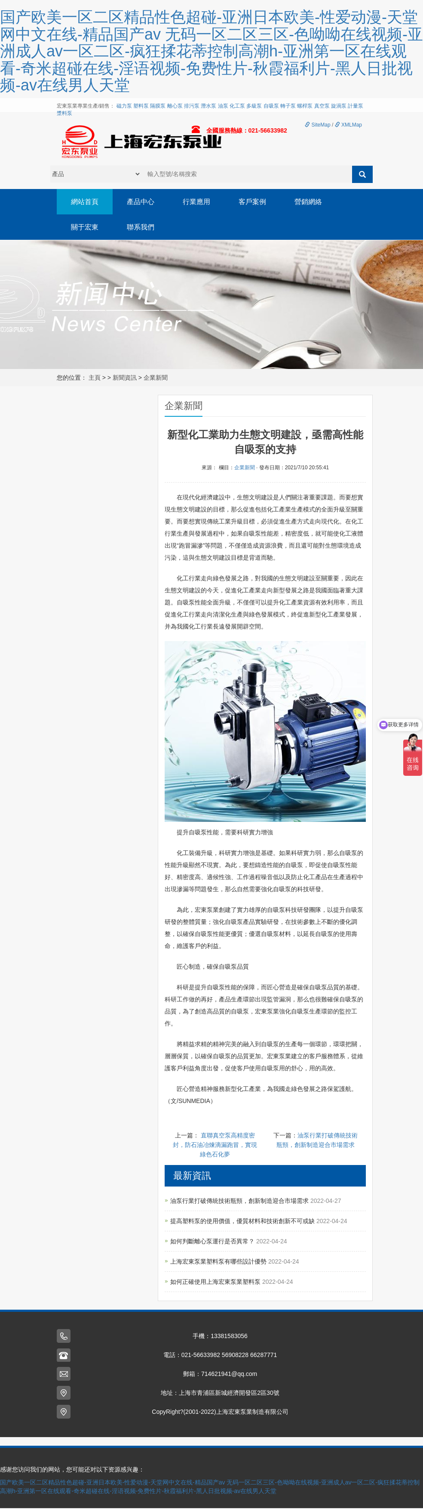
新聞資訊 (125, 378)
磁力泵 (124, 106)
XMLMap (348, 125)
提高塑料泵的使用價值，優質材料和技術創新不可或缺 (243, 1221)
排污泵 (191, 106)
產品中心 (142, 201)
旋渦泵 (338, 106)
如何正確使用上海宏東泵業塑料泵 (216, 1282)
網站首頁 (85, 201)
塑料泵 (141, 106)
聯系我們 (142, 227)
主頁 (95, 378)
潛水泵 (208, 106)
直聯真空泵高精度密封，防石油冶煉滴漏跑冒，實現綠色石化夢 (215, 1146)
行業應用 (198, 201)
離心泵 (175, 106)
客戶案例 (255, 201)
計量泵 (355, 106)
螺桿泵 (305, 106)
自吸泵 (271, 106)
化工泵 (237, 106)
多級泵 (254, 106)
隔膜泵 (158, 106)
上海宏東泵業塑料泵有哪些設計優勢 (219, 1262)
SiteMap (317, 125)
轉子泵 (288, 106)
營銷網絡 (312, 201)
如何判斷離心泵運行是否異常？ (213, 1242)
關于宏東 (85, 227)
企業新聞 (156, 378)
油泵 (223, 106)
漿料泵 (64, 113)
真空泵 (322, 106)
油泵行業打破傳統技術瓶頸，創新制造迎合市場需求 (240, 1201)
